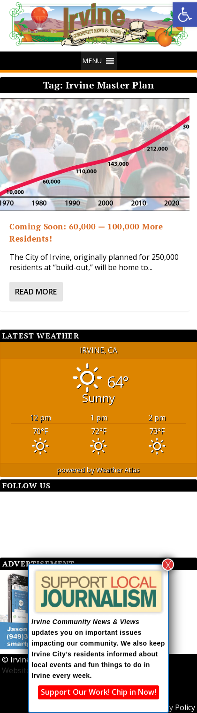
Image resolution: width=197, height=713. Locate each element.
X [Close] (168, 565)
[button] (185, 14)
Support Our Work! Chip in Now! (98, 692)
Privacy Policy (171, 707)
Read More (36, 292)
